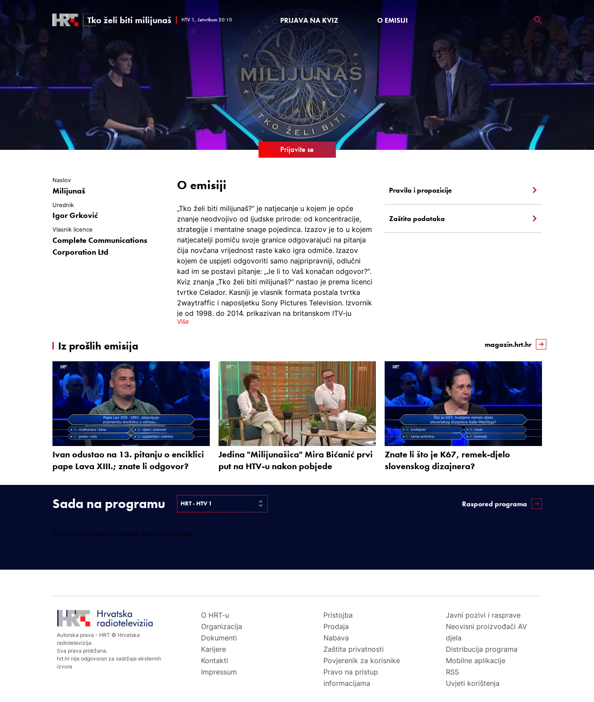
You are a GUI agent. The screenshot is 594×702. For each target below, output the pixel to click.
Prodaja (336, 626)
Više (183, 321)
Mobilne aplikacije (475, 660)
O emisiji (392, 20)
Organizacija (221, 626)
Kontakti (214, 660)
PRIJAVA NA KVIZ (309, 20)
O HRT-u (215, 615)
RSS (452, 671)
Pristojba (338, 615)
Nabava (336, 637)
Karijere (213, 649)
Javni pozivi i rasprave (483, 615)
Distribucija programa (482, 649)
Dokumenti (219, 637)
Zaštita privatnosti (353, 649)
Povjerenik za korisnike (361, 660)
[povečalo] (538, 20)
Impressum (219, 671)
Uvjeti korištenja (473, 683)
